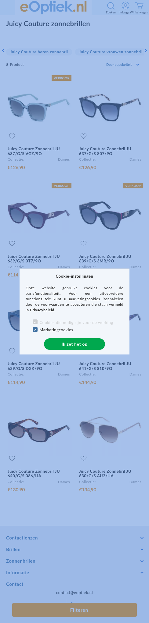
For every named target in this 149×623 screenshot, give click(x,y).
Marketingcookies (56, 329)
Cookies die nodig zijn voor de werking (76, 322)
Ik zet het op (75, 344)
